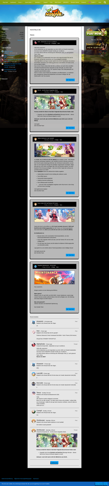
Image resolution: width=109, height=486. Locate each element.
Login (99, 2)
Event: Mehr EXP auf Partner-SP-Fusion (48, 203)
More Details (99, 483)
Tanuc (5, 71)
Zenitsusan (40, 92)
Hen (5, 57)
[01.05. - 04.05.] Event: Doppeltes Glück (48, 90)
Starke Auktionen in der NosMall (46, 138)
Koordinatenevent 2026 (10, 69)
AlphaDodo (7, 61)
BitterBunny (20, 40)
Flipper (39, 267)
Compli (39, 411)
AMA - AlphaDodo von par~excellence (13, 59)
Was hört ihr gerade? (9, 55)
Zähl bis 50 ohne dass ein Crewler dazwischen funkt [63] (61, 375)
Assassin (6, 53)
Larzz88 (6, 67)
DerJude (40, 383)
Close (105, 483)
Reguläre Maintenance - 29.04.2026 (47, 265)
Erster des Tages (8, 51)
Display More (54, 462)
